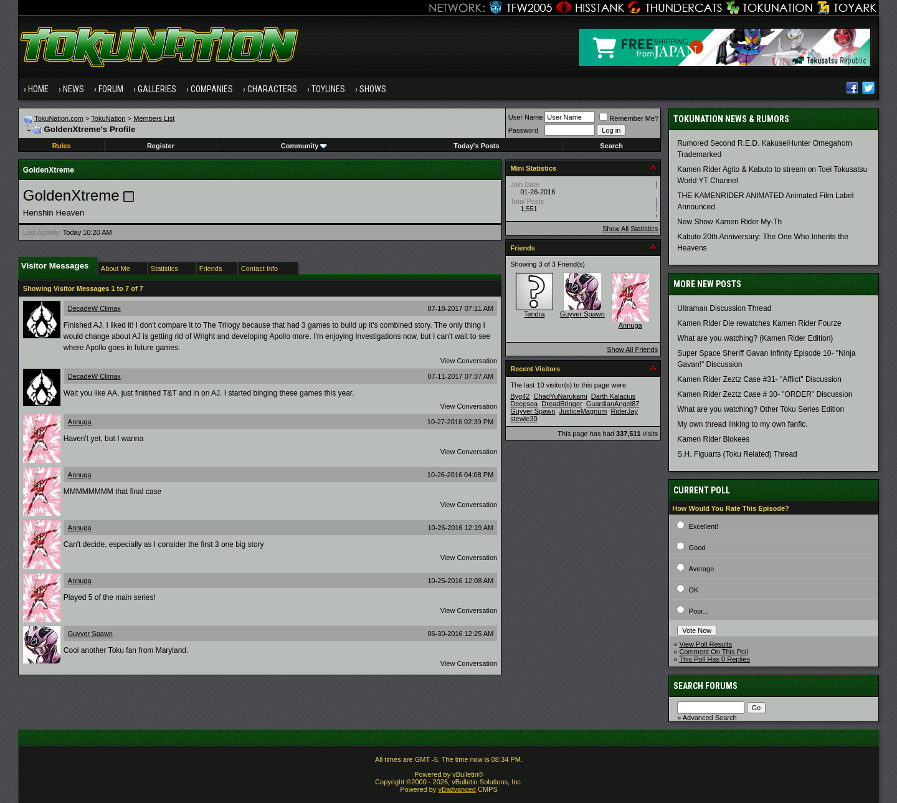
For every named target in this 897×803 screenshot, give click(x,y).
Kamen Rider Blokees (713, 439)
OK (694, 590)
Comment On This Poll (713, 651)
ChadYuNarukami (560, 396)
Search (611, 146)
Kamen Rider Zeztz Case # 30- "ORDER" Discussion (764, 394)
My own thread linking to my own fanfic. (742, 424)
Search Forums (705, 686)
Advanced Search (710, 717)
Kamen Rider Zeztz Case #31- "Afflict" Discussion (759, 379)
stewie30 (523, 418)
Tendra (534, 314)
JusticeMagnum (583, 411)
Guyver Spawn (90, 633)
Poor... (699, 611)
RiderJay (624, 411)
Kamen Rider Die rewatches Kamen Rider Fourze (759, 323)
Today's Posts (476, 146)
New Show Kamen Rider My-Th (729, 221)
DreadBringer (561, 403)
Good (697, 547)
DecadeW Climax (94, 308)
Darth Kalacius (613, 396)
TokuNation (108, 118)
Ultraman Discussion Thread (724, 308)
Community (304, 146)
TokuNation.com (58, 118)
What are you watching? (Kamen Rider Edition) (755, 338)
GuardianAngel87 (613, 403)
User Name (525, 117)
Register (160, 146)
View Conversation (469, 360)
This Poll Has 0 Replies (714, 659)
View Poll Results (705, 644)
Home (38, 89)
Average (701, 569)
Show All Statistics (630, 228)
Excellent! (704, 526)
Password (523, 130)
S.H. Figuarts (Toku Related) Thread (737, 454)
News (73, 89)
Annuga (80, 421)
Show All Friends (632, 349)
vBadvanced (457, 789)
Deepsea (524, 403)
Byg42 (519, 396)
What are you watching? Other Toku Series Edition (760, 409)
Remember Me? (628, 118)
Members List (153, 118)
